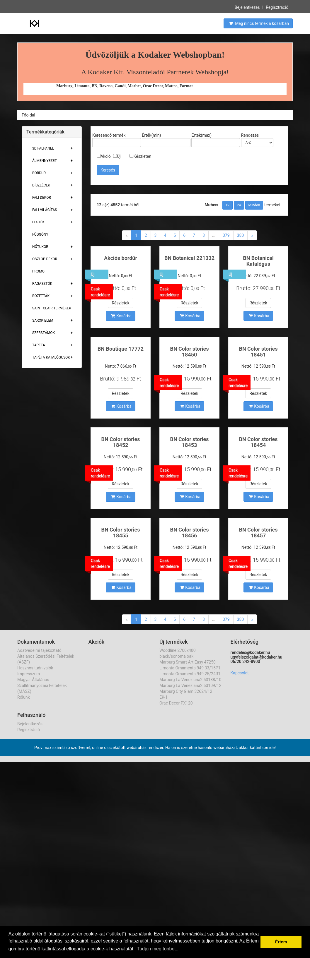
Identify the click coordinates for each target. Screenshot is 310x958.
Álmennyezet (44, 161)
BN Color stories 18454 (258, 442)
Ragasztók (42, 284)
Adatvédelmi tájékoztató (39, 650)
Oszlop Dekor (44, 259)
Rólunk (23, 697)
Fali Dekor (41, 198)
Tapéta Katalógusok (51, 357)
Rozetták (41, 296)
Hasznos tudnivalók (35, 668)
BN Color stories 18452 (120, 442)
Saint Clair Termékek (51, 308)
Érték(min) (151, 135)
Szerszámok (43, 333)
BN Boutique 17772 (121, 349)
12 (228, 205)
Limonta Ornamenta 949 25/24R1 (189, 673)
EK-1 (163, 697)
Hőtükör (40, 247)
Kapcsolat (240, 673)
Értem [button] (281, 942)
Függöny (40, 234)
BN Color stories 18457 (258, 533)
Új (116, 156)
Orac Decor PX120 (176, 703)
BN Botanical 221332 (189, 258)
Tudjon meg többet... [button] (158, 948)
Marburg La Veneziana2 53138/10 (190, 679)
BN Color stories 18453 (189, 442)
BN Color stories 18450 (189, 352)
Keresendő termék (108, 135)
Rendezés (250, 135)
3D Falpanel (43, 148)
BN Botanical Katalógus (258, 261)
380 (240, 235)
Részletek (120, 303)
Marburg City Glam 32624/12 (185, 691)
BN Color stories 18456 (189, 533)
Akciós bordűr (120, 258)
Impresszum (28, 673)
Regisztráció (277, 7)
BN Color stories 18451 (258, 352)
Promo (38, 271)
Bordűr (39, 173)
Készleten (140, 156)
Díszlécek (41, 185)
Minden (254, 205)
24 (239, 205)
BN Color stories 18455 (120, 533)
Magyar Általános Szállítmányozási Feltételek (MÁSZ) (42, 685)
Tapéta (38, 345)
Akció (104, 156)
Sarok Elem (42, 320)
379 (226, 235)
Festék (38, 222)
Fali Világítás (44, 210)
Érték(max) (201, 135)
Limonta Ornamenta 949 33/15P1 (189, 668)
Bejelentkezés (247, 7)
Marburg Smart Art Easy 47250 (187, 662)
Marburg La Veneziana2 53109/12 (190, 685)
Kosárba (121, 315)
